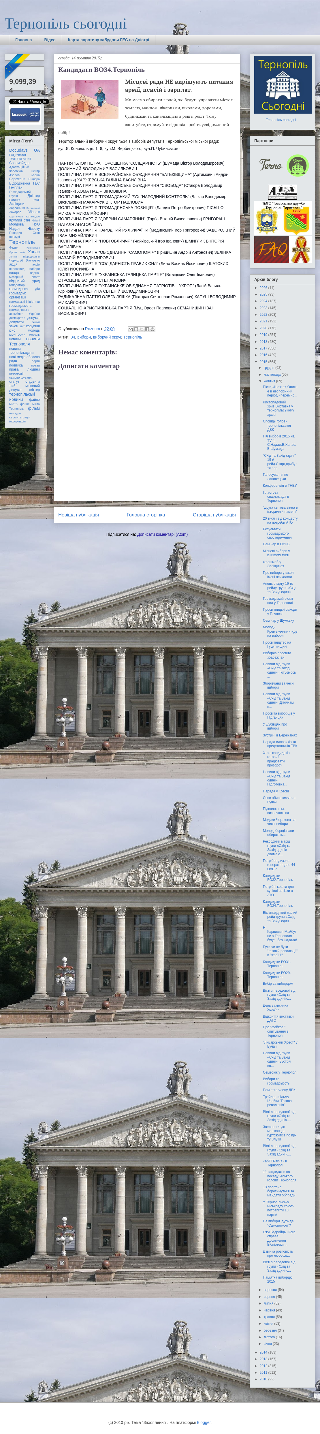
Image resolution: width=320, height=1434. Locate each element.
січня (268, 1344)
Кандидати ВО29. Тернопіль (277, 975)
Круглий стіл (19, 220)
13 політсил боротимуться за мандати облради (279, 1191)
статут (14, 381)
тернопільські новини (22, 396)
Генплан (15, 187)
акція (13, 264)
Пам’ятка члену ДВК (279, 1090)
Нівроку (34, 229)
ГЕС (36, 183)
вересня (271, 1290)
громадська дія (24, 289)
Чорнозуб (16, 260)
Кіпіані (36, 220)
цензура (15, 413)
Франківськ (33, 247)
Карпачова (16, 216)
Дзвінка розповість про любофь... (278, 1253)
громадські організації (18, 295)
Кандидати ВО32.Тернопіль (278, 878)
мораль (34, 334)
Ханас (34, 251)
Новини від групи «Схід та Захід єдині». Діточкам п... (278, 700)
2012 (264, 1366)
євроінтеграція (19, 417)
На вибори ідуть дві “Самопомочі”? (278, 1223)
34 (73, 337)
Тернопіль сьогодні (66, 23)
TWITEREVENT (20, 159)
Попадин (15, 232)
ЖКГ (36, 200)
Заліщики (16, 204)
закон (13, 326)
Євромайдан (19, 163)
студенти (32, 381)
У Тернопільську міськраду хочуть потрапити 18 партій (278, 1208)
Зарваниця (17, 208)
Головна (23, 39)
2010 (264, 1379)
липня (269, 1303)
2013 (264, 1359)
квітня (269, 1324)
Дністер (34, 196)
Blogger (203, 1422)
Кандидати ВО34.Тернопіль (278, 904)
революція (16, 373)
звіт (22, 326)
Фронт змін (17, 252)
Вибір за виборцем (278, 984)
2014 (264, 1352)
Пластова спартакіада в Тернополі (276, 496)
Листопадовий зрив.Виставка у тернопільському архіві (278, 408)
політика (16, 365)
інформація (17, 421)
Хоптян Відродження (24, 256)
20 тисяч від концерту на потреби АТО (280, 520)
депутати (16, 322)
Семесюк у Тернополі (280, 1072)
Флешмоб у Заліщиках (273, 564)
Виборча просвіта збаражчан (277, 655)
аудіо (36, 264)
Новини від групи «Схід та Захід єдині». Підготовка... (276, 778)
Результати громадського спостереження (277, 533)
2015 (264, 362)
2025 (264, 294)
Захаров (15, 212)
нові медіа (17, 357)
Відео (50, 39)
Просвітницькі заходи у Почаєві (280, 612)
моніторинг (18, 334)
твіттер (34, 390)
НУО (36, 224)
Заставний (33, 208)
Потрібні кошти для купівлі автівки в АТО (278, 891)
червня (270, 1310)
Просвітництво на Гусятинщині (277, 644)
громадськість (20, 306)
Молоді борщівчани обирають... (278, 833)
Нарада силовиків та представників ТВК (280, 744)
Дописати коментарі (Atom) (162, 534)
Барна (35, 175)
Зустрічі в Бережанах (280, 735)
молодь (34, 330)
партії (36, 361)
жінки (36, 322)
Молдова (16, 224)
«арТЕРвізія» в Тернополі (275, 1163)
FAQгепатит (17, 155)
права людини (24, 369)
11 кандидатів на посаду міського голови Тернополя (279, 1176)
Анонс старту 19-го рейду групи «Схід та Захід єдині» (279, 588)
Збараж (34, 212)
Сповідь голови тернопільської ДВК (277, 425)
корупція (33, 326)
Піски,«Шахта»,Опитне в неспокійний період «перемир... (280, 391)
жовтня (270, 381)
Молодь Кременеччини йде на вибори (280, 631)
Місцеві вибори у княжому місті (276, 553)
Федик (13, 247)
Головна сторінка (146, 515)
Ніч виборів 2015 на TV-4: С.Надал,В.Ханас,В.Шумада (279, 442)
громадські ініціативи (24, 301)
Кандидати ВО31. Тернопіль (277, 964)
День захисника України (275, 1007)
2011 (264, 1373)
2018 (264, 342)
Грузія (13, 196)
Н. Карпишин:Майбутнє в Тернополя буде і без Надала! (280, 934)
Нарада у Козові (276, 791)
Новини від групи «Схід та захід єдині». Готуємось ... (279, 670)
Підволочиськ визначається (276, 811)
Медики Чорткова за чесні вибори (279, 822)
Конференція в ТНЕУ (280, 486)
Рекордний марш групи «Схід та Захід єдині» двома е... (276, 847)
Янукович (33, 260)
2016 (264, 355)
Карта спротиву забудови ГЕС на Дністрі (108, 39)
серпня (270, 1297)
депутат (33, 318)
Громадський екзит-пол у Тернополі (278, 601)
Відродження (19, 183)
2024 (264, 301)
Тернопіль (132, 337)
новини (15, 339)
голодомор (17, 285)
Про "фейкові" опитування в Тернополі (276, 1031)
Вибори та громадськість (276, 1081)
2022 (264, 315)
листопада (273, 375)
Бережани (17, 179)
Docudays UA (24, 150)
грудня (269, 368)
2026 (264, 288)
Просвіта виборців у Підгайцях (279, 715)
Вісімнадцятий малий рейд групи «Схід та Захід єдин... (280, 917)
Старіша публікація (214, 515)
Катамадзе (33, 216)
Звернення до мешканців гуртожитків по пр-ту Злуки (279, 1133)
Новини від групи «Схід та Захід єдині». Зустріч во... (277, 1059)
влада (14, 273)
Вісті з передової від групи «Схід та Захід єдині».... (279, 994)
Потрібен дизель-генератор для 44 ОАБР (279, 865)
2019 (264, 335)
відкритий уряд (24, 281)
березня (271, 1330)
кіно (12, 330)
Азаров (14, 175)
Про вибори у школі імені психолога (278, 575)
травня (270, 1317)
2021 (264, 321)
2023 (264, 308)
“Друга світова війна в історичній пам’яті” (280, 509)
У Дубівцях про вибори (275, 726)
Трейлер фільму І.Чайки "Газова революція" (277, 1101)
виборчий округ (107, 337)
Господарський (20, 191)
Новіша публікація (78, 515)
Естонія (14, 200)
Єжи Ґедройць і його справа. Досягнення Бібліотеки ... (279, 1238)
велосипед (17, 268)
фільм (34, 408)
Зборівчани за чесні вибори (278, 685)
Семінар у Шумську (278, 621)
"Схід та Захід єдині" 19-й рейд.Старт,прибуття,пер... (280, 462)
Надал (14, 229)
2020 (264, 328)
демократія (17, 317)
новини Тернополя (24, 341)
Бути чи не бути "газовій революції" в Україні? (280, 951)
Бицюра (34, 179)
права (35, 365)
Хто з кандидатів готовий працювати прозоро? (276, 759)
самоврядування (21, 377)
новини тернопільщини (21, 351)
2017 (264, 348)
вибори (84, 337)
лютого (270, 1337)
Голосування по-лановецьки (276, 477)
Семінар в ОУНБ (276, 544)
